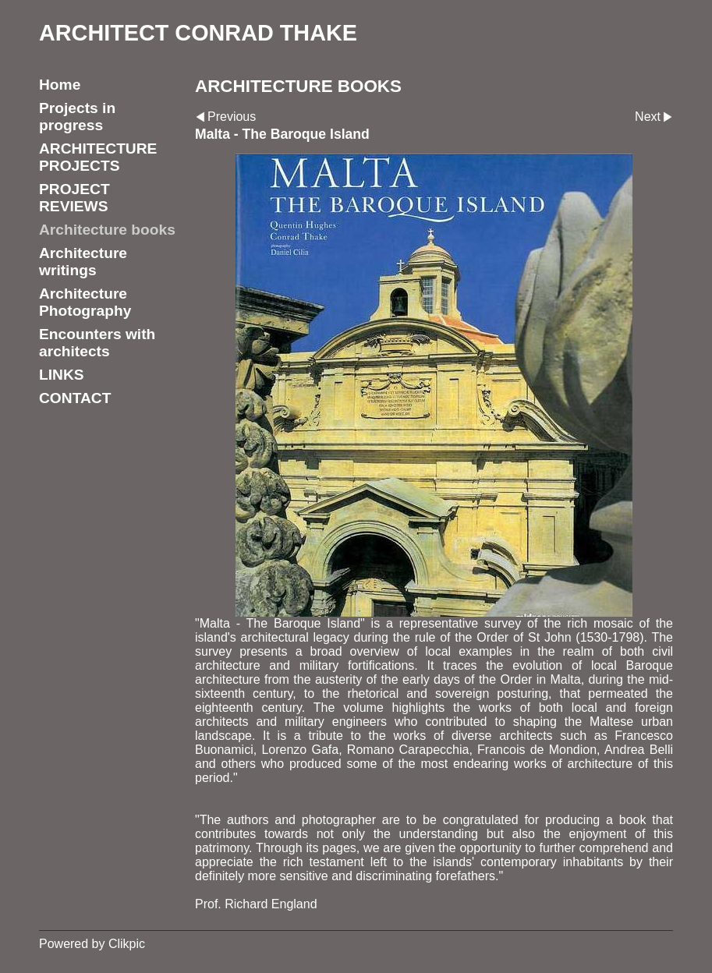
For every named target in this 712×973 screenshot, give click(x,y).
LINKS (61, 374)
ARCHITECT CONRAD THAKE (198, 32)
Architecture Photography (85, 302)
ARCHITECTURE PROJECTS (98, 157)
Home (59, 84)
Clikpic (126, 943)
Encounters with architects (97, 342)
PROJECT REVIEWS (74, 197)
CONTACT (75, 398)
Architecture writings (83, 261)
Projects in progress (77, 116)
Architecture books (107, 229)
